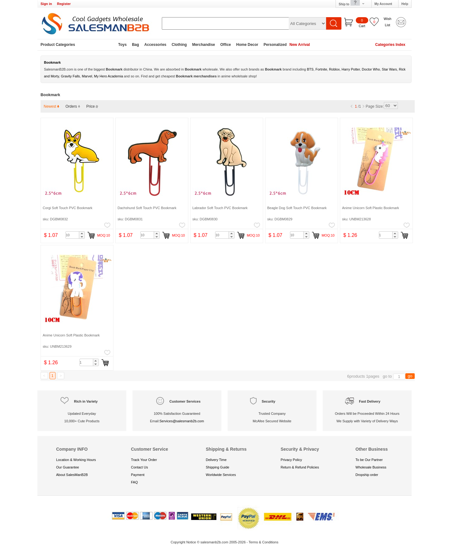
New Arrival (299, 44)
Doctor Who (371, 69)
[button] (81, 233)
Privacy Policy (291, 460)
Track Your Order (144, 460)
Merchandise (203, 44)
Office (225, 44)
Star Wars (389, 69)
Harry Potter (351, 69)
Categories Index (390, 44)
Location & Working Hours (76, 460)
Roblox (334, 69)
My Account (383, 4)
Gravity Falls (70, 76)
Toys (122, 44)
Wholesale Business (370, 467)
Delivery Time (216, 460)
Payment (137, 475)
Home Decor (247, 44)
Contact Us (139, 467)
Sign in (46, 4)
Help (404, 4)
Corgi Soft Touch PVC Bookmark (67, 208)
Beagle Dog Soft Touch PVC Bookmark (297, 208)
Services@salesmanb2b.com (181, 421)
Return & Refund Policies (300, 467)
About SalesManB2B (72, 475)
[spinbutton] (75, 235)
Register (64, 4)
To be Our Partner (369, 460)
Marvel (87, 76)
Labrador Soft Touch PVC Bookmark (220, 208)
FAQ (134, 482)
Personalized (275, 44)
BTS (310, 69)
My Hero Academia (108, 76)
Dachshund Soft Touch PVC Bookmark (147, 208)
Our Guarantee (67, 467)
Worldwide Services (221, 475)
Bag (135, 44)
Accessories (155, 44)
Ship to (352, 4)
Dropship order (366, 475)
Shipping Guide (217, 467)
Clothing (179, 44)
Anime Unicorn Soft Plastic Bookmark (370, 208)
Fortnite (321, 69)
